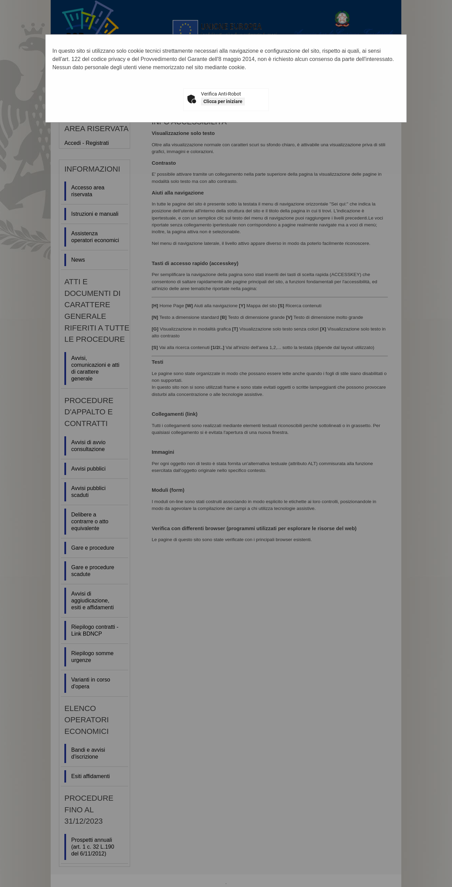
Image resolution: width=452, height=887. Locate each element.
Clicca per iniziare (222, 101)
